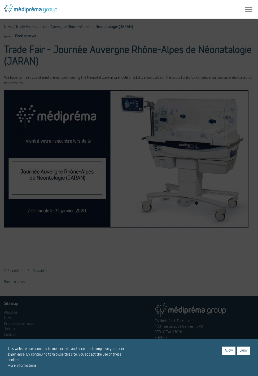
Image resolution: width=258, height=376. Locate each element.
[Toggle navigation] (248, 9)
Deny (244, 350)
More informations (21, 366)
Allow (229, 350)
